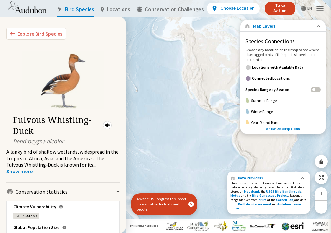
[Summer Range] (283, 100)
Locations (115, 9)
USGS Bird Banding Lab (283, 191)
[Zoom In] (321, 193)
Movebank (252, 191)
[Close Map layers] (283, 26)
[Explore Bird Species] (36, 34)
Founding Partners (144, 226)
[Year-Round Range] (283, 122)
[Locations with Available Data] (283, 67)
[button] (107, 125)
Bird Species (75, 9)
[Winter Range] (283, 111)
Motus (235, 196)
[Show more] (19, 171)
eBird (262, 200)
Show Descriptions (283, 128)
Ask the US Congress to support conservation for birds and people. (161, 204)
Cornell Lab (284, 200)
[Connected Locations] (283, 78)
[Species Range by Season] (283, 89)
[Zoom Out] (321, 207)
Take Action (280, 8)
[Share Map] (321, 161)
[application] (165, 116)
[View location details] (233, 8)
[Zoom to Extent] (321, 177)
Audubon (284, 204)
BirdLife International (254, 204)
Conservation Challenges (170, 9)
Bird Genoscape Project (270, 196)
